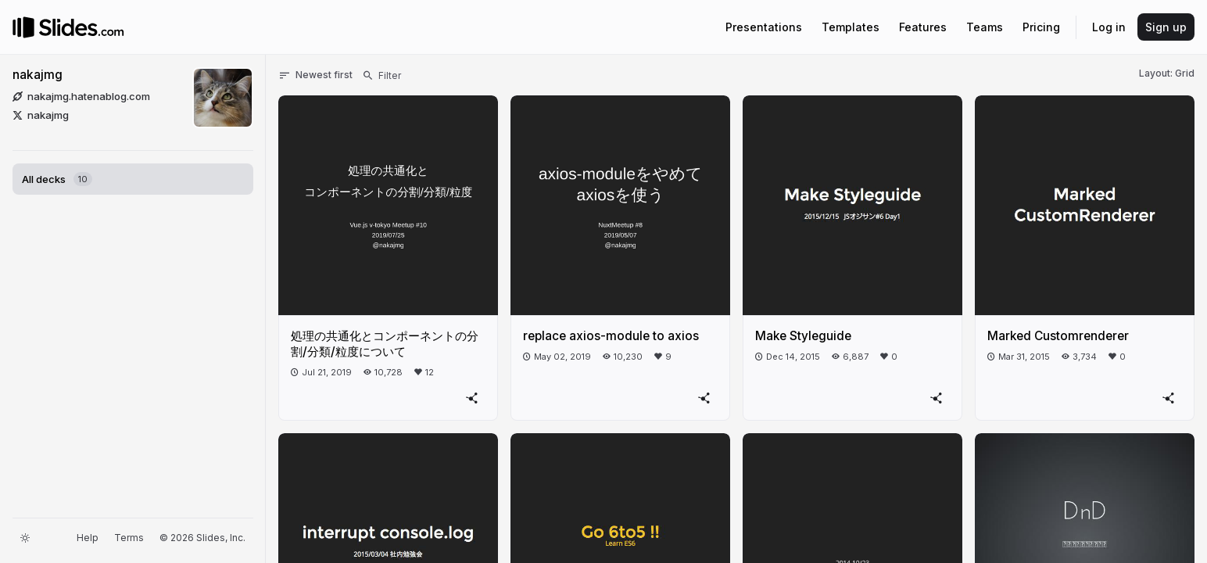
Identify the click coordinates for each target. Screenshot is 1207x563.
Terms (129, 537)
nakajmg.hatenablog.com (81, 96)
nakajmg (38, 74)
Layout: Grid (1166, 73)
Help (87, 537)
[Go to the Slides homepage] (23, 27)
